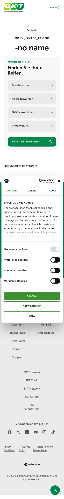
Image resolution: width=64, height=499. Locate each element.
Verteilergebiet (46, 332)
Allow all (32, 295)
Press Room (18, 341)
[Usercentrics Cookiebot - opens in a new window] (40, 181)
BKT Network (32, 388)
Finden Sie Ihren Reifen (32, 141)
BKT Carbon (32, 396)
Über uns (18, 324)
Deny (32, 315)
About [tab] (52, 190)
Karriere (18, 349)
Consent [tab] (11, 190)
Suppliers (18, 357)
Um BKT (46, 324)
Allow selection (32, 305)
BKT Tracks (32, 380)
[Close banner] (59, 181)
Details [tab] (32, 190)
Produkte (32, 30)
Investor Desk (18, 332)
